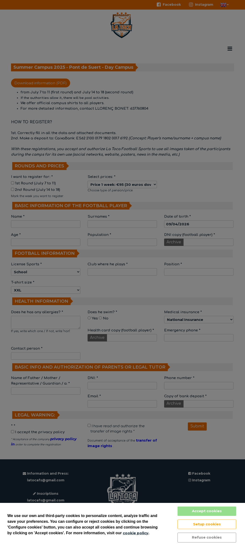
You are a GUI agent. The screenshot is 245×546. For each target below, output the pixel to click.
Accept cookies (207, 511)
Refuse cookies (207, 537)
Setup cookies (207, 524)
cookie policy (135, 533)
